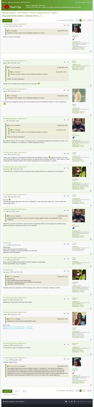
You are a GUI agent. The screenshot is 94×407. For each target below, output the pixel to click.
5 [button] (78, 20)
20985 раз (82, 49)
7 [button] (82, 20)
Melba (73, 258)
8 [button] (84, 20)
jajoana (74, 104)
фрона (74, 61)
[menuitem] (4, 2)
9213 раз (82, 146)
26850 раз (82, 188)
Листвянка (75, 35)
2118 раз (82, 145)
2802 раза (82, 336)
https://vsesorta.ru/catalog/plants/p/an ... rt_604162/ (18, 326)
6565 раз (82, 337)
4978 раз (82, 69)
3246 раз (82, 112)
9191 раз (82, 68)
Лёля (10, 30)
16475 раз (82, 47)
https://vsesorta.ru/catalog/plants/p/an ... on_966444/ (19, 328)
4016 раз (82, 159)
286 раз (82, 306)
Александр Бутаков (14, 366)
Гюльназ (74, 243)
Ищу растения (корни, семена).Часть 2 (21, 16)
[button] (68, 20)
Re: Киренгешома (8, 270)
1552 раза (82, 111)
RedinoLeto (75, 298)
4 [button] (76, 20)
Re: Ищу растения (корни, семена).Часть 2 (15, 24)
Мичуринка (75, 179)
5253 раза (82, 161)
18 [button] (88, 20)
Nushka (74, 327)
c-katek (74, 152)
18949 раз (82, 187)
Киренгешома (7, 242)
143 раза (82, 305)
